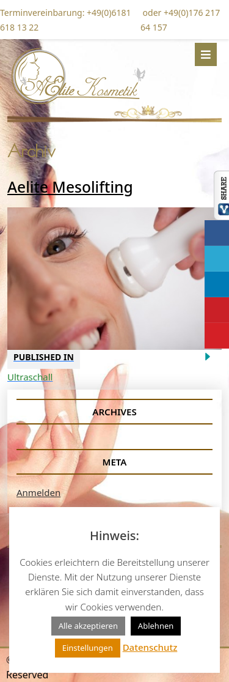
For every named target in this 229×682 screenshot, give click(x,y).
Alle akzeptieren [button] (88, 625)
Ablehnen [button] (155, 625)
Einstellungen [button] (87, 647)
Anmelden (38, 492)
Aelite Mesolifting (70, 187)
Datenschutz (150, 647)
